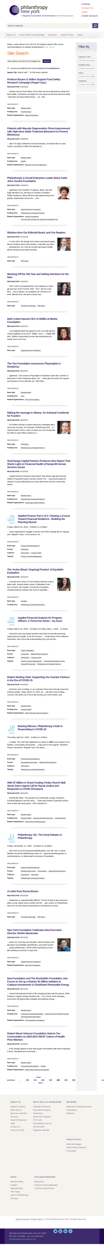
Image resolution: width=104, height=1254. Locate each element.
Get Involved (38, 1127)
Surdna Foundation (31, 216)
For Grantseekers (44, 1177)
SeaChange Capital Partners (35, 503)
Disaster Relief (26, 709)
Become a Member (19, 1113)
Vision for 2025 (17, 1130)
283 (50, 1080)
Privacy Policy (36, 1219)
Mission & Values (18, 1106)
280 (27, 1080)
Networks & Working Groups (78, 1106)
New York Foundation (32, 965)
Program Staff (36, 553)
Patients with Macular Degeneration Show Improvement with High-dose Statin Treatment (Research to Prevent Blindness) (38, 131)
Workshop (24, 549)
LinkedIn (65, 1231)
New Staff (34, 875)
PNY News (24, 261)
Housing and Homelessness (43, 818)
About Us (11, 35)
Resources (38, 1113)
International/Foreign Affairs (31, 1017)
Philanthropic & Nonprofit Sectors (33, 213)
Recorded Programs (42, 1110)
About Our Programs (42, 1117)
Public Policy (67, 35)
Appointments (17, 1188)
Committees (71, 1110)
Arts (22, 396)
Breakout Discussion (28, 871)
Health (23, 161)
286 (73, 1080)
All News (14, 1198)
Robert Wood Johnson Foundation (37, 1070)
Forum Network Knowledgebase (46, 68)
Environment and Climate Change (57, 1014)
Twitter (55, 1231)
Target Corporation (31, 115)
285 (65, 1080)
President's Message (28, 306)
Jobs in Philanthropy (19, 1195)
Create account (89, 15)
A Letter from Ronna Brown (22, 891)
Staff (13, 1123)
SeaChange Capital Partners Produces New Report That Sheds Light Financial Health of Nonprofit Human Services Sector (38, 464)
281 (35, 1080)
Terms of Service (22, 1219)
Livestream (25, 654)
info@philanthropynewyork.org (22, 1239)
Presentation (42, 871)
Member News (26, 108)
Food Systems (26, 112)
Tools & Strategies (27, 650)
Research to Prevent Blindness (36, 165)
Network (53, 35)
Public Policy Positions (76, 1147)
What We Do (16, 1110)
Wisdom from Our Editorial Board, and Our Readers (36, 232)
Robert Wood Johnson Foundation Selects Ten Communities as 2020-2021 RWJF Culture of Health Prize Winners (36, 1036)
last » (41, 1083)
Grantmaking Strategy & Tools (54, 661)
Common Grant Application (46, 1185)
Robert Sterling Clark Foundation (36, 713)
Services (14, 1117)
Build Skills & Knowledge (32, 35)
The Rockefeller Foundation (34, 1020)
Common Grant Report (44, 1188)
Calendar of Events (41, 1106)
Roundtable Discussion (29, 762)
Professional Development (30, 546)
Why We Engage (73, 1144)
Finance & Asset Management (31, 556)
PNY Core (37, 1120)
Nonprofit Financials (28, 664)
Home (87, 4)
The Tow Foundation (32, 399)
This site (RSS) (70, 1231)
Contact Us (87, 8)
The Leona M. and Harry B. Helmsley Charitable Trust (39, 219)
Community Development (30, 1066)
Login (84, 12)
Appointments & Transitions (31, 209)
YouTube (60, 1231)
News (80, 35)
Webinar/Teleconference (39, 654)
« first (38, 1077)
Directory (70, 1113)
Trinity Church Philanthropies (35, 822)
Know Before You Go (42, 1123)
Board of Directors (19, 1120)
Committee (71, 1151)
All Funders (25, 553)
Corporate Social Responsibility (32, 1014)
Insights (24, 601)
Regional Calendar (41, 1130)
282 (42, 1080)
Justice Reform (60, 818)
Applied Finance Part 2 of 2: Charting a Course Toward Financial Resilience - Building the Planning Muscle (44, 519)
